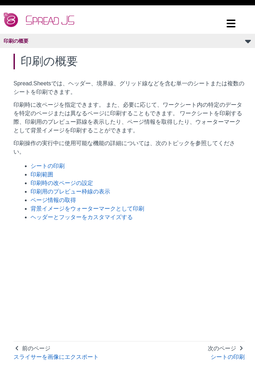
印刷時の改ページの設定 (62, 183)
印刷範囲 (42, 174)
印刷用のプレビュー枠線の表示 (70, 191)
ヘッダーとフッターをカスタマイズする (82, 217)
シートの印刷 (48, 166)
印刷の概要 (16, 41)
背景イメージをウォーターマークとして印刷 (87, 209)
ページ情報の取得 (53, 200)
